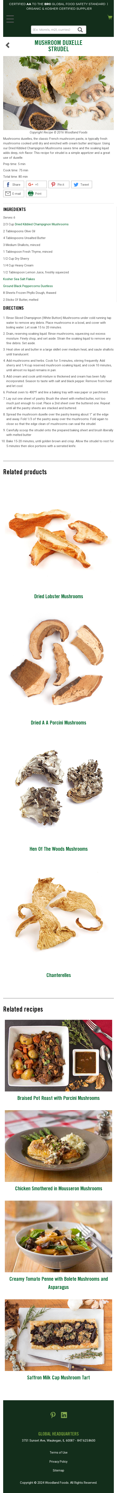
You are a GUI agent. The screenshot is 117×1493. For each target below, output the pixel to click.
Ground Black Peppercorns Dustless (28, 286)
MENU (9, 18)
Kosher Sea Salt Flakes (19, 279)
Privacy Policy (58, 1461)
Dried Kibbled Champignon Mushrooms (42, 224)
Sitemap (58, 1470)
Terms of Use (59, 1452)
